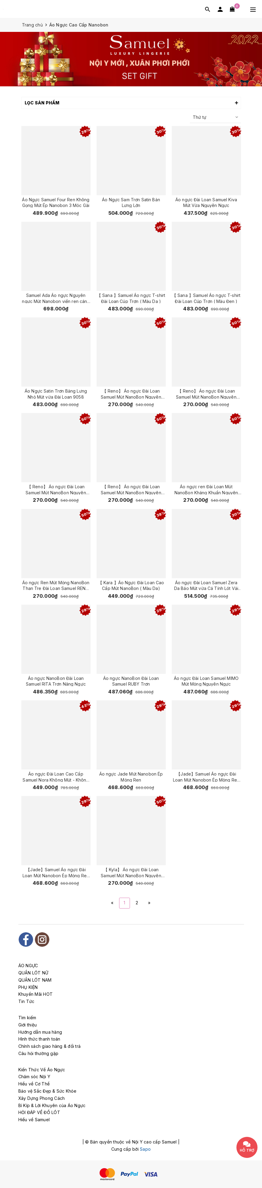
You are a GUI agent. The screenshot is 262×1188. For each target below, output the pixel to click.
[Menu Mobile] (253, 9)
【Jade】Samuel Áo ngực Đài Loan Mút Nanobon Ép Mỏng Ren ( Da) (206, 776)
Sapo (145, 1149)
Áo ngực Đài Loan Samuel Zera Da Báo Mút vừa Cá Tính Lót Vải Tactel (206, 585)
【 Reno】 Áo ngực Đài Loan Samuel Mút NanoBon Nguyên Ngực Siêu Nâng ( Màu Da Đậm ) (131, 489)
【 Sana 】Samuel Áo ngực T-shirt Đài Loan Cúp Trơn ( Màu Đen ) (206, 298)
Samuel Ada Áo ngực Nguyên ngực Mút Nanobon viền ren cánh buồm (55, 298)
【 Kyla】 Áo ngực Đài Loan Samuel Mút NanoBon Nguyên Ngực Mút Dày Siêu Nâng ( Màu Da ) (131, 872)
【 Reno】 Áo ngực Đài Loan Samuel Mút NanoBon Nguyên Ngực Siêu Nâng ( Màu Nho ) (56, 489)
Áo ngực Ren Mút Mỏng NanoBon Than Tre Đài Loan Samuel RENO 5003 (56, 585)
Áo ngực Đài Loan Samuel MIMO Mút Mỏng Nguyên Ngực (206, 681)
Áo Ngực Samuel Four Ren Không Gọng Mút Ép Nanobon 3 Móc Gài (55, 202)
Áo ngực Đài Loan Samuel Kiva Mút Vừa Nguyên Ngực (206, 202)
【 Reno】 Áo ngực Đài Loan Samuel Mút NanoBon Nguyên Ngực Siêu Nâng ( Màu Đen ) (206, 393)
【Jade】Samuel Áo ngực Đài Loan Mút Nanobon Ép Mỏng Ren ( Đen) (56, 872)
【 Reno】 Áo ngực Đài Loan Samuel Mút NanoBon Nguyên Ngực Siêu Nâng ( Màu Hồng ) (131, 393)
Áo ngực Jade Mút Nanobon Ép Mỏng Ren (131, 776)
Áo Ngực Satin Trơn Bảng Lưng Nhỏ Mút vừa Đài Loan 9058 (56, 393)
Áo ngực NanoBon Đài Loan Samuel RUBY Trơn (131, 681)
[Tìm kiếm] (207, 9)
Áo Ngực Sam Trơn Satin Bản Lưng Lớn (131, 202)
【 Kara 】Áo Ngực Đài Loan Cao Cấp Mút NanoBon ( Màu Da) (131, 585)
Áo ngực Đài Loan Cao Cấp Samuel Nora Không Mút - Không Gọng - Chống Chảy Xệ (56, 776)
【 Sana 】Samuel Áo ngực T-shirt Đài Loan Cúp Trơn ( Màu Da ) (131, 298)
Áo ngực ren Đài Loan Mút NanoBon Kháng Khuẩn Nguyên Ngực (206, 489)
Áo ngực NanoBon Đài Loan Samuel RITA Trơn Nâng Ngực (56, 681)
